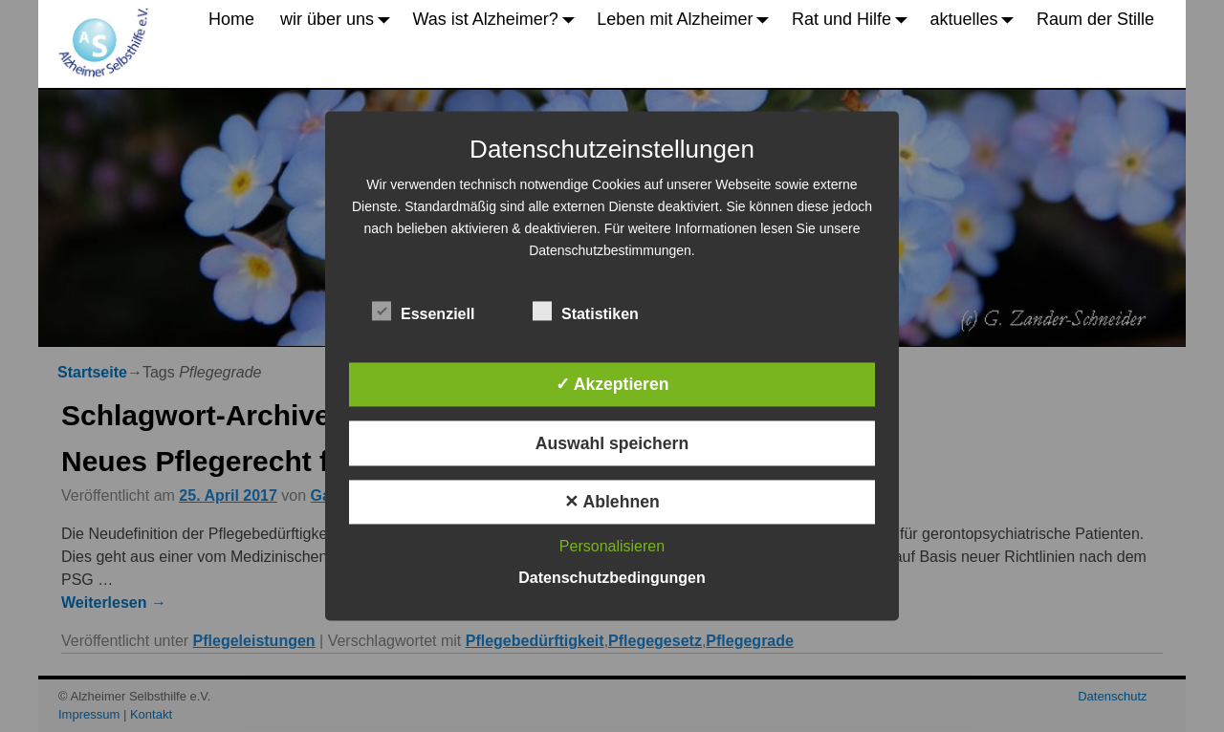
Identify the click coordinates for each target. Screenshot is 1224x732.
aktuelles (977, 19)
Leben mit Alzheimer (687, 19)
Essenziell (423, 310)
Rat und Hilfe (854, 19)
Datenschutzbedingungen (612, 579)
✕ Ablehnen (611, 501)
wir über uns (340, 19)
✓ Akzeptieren (612, 385)
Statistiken (586, 310)
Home (231, 19)
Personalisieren (612, 547)
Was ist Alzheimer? (497, 19)
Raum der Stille (1095, 19)
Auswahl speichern (612, 443)
